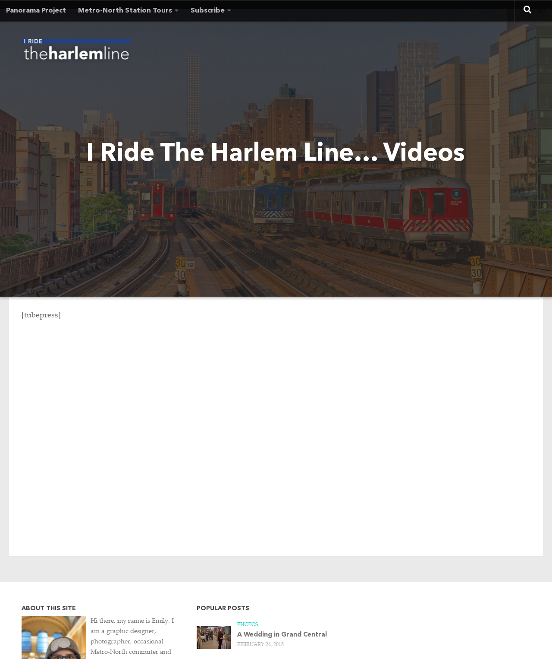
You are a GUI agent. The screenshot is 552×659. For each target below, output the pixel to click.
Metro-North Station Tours (125, 10)
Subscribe (208, 10)
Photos (247, 624)
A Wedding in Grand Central (282, 635)
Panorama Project (36, 10)
